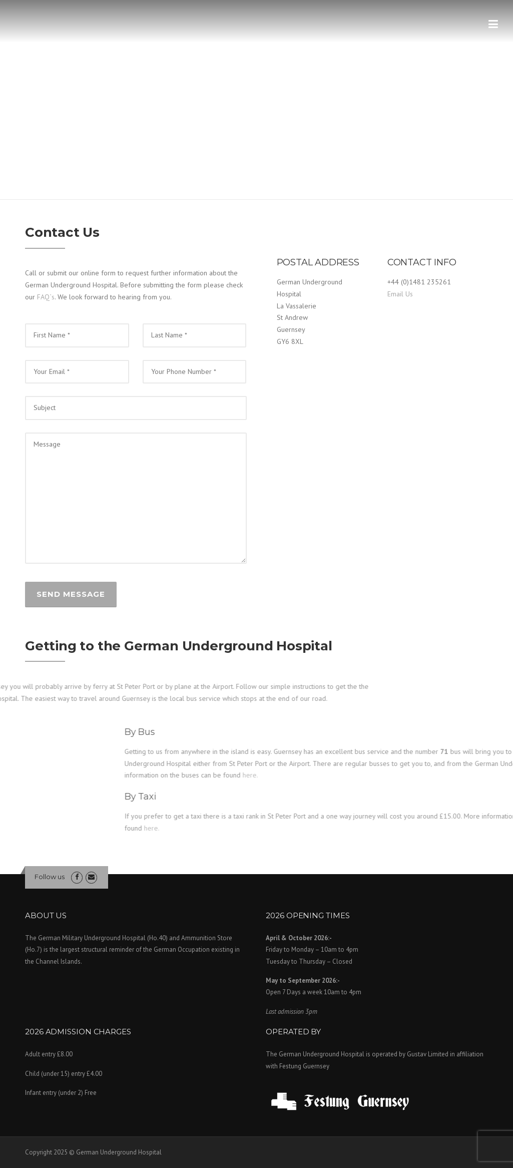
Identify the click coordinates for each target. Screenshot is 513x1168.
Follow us (50, 877)
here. (429, 828)
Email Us (400, 293)
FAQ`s (46, 296)
